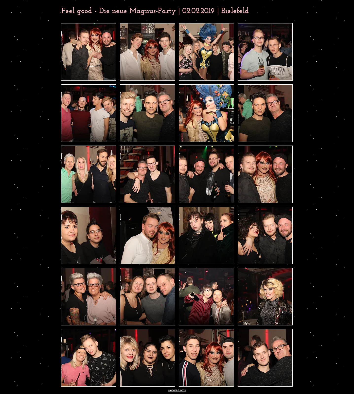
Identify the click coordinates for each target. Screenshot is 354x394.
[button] (88, 52)
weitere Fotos (177, 390)
